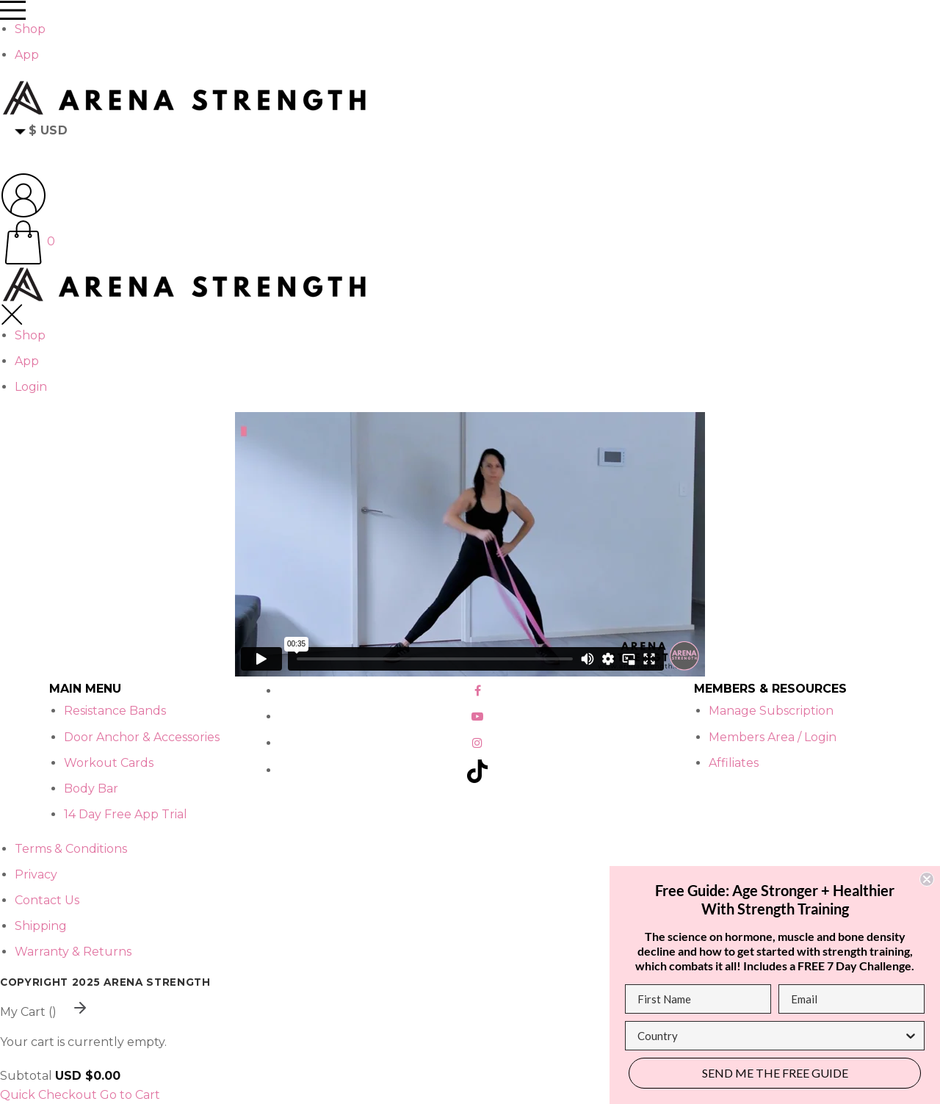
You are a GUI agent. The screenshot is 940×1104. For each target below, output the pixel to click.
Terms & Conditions (71, 849)
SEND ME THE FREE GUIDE (775, 1073)
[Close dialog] (926, 879)
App (27, 55)
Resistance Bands (115, 711)
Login (31, 387)
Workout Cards (108, 763)
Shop (30, 29)
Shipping (41, 926)
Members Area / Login (772, 737)
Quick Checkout (48, 1095)
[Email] (851, 999)
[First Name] (698, 999)
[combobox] (770, 1036)
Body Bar (91, 788)
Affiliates (734, 763)
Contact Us (47, 900)
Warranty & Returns (73, 952)
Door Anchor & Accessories (142, 737)
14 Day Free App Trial (125, 814)
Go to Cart (130, 1095)
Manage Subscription (771, 711)
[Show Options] (910, 1036)
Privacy (36, 874)
